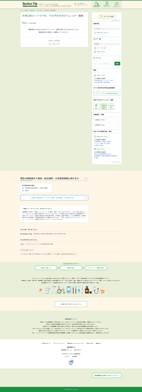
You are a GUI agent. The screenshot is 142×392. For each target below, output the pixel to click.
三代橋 (41, 233)
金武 (62, 233)
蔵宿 (47, 233)
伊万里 (37, 233)
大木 (53, 233)
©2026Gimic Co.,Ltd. (71, 389)
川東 (64, 233)
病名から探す (99, 149)
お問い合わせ (89, 343)
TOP (21, 10)
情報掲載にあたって (66, 350)
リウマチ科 (39, 10)
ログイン (67, 356)
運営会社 (98, 343)
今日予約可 (46, 10)
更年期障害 (97, 156)
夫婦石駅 (32, 10)
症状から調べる (46, 268)
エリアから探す (100, 48)
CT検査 (103, 141)
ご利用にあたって (46, 343)
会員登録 (74, 356)
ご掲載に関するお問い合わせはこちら (71, 304)
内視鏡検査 (97, 141)
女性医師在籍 (98, 80)
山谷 (56, 233)
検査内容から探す (101, 136)
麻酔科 (48, 244)
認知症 (96, 154)
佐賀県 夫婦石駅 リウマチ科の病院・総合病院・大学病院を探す (52, 198)
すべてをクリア (116, 20)
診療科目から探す (101, 33)
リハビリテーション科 (36, 244)
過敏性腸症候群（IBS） (105, 154)
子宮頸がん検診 (98, 145)
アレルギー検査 (98, 143)
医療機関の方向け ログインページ (106, 375)
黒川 (44, 233)
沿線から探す (99, 52)
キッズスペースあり (108, 80)
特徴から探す (99, 75)
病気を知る (71, 268)
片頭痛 (96, 158)
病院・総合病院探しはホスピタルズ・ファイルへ (81, 4)
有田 (35, 233)
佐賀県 (26, 10)
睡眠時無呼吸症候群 (111, 156)
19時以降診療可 (98, 82)
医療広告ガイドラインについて (75, 343)
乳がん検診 (107, 143)
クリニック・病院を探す (96, 268)
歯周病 (103, 156)
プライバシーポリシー (59, 343)
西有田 (50, 233)
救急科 (52, 244)
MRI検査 (108, 141)
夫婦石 (59, 233)
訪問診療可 (107, 82)
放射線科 (44, 244)
